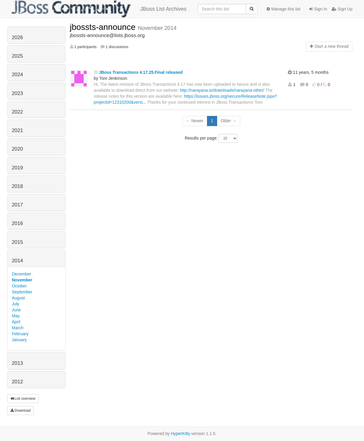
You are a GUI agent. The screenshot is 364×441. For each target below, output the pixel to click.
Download (20, 410)
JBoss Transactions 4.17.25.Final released (138, 72)
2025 (17, 56)
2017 (17, 205)
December (21, 274)
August (18, 297)
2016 (17, 223)
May (16, 315)
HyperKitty (180, 433)
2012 (17, 382)
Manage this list (283, 9)
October (19, 286)
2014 (17, 261)
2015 (17, 242)
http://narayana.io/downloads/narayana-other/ (222, 90)
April (16, 321)
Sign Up (342, 9)
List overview (23, 398)
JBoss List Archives (99, 8)
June (16, 309)
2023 (17, 93)
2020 (17, 149)
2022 (17, 112)
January (19, 339)
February (20, 333)
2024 (17, 74)
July (15, 303)
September (22, 292)
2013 (17, 363)
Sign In (318, 9)
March (18, 327)
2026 (17, 37)
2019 (17, 168)
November (22, 280)
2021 (17, 130)
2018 (17, 186)
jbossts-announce (104, 27)
